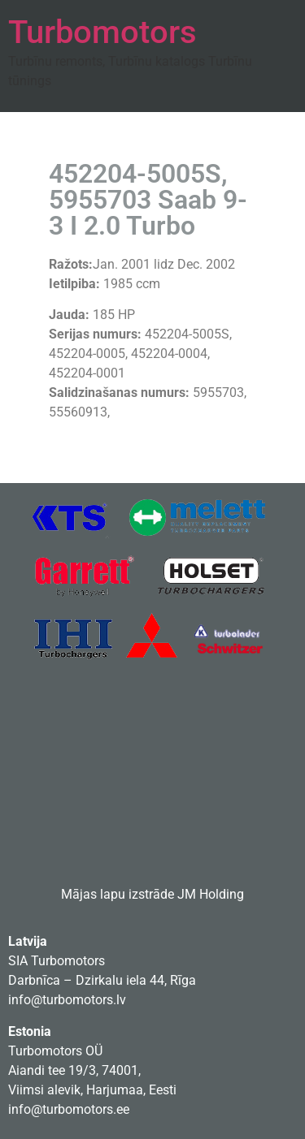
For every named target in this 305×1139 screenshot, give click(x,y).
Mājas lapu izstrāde (117, 894)
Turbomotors (102, 32)
